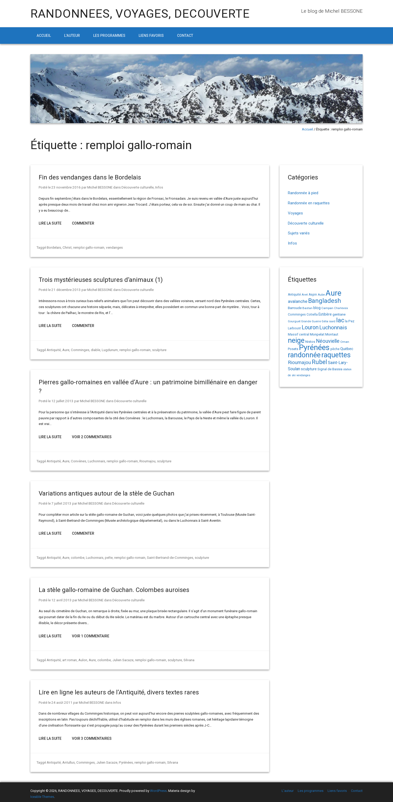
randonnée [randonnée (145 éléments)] (304, 355)
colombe (77, 555)
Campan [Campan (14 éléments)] (327, 308)
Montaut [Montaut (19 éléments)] (331, 334)
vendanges (113, 247)
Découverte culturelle (135, 187)
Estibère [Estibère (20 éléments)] (325, 314)
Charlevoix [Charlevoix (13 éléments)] (341, 308)
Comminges (79, 349)
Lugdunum (109, 349)
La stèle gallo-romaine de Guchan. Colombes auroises (114, 587)
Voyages (295, 213)
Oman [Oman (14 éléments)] (344, 342)
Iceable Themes (42, 794)
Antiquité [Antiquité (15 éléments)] (294, 294)
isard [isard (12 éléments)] (332, 321)
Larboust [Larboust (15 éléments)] (294, 328)
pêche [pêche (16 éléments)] (335, 349)
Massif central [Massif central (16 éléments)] (298, 334)
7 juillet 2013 (60, 502)
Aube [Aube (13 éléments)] (321, 294)
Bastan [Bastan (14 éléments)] (307, 308)
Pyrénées (124, 759)
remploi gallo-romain (88, 247)
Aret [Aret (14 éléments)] (305, 294)
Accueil (44, 35)
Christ (67, 247)
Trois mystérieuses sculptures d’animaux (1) (101, 279)
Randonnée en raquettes (309, 203)
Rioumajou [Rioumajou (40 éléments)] (299, 362)
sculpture (158, 349)
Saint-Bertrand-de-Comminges (169, 555)
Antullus (68, 759)
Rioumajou (146, 460)
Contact (185, 35)
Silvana (187, 657)
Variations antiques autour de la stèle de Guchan (106, 492)
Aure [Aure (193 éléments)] (333, 293)
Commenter (83, 223)
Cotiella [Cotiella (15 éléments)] (312, 314)
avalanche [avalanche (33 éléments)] (297, 301)
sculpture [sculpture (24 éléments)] (309, 369)
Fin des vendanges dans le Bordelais (90, 177)
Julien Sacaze (122, 657)
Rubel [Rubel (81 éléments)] (319, 362)
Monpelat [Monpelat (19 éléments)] (317, 334)
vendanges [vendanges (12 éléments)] (303, 375)
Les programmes (109, 35)
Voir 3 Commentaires (92, 736)
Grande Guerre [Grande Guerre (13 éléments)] (311, 321)
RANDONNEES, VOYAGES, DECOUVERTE (140, 13)
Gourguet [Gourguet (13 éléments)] (294, 321)
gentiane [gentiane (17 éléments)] (339, 314)
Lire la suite (50, 223)
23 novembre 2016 (65, 187)
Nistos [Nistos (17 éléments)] (310, 342)
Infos (156, 187)
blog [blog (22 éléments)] (317, 308)
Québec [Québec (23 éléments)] (346, 348)
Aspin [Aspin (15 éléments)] (313, 294)
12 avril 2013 (60, 598)
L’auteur (72, 35)
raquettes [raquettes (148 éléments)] (336, 355)
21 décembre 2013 (65, 289)
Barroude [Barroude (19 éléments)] (295, 308)
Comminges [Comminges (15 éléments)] (297, 314)
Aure (65, 349)
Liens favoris (151, 35)
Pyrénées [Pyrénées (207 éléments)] (314, 347)
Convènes (77, 460)
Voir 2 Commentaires (92, 436)
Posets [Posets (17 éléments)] (293, 349)
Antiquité (53, 349)
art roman (69, 657)
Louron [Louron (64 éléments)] (310, 327)
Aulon (82, 657)
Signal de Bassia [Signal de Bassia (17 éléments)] (329, 369)
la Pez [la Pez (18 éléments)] (349, 321)
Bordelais (54, 247)
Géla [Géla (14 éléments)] (325, 321)
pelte (108, 555)
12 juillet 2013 (61, 400)
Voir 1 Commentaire (90, 634)
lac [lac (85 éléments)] (340, 320)
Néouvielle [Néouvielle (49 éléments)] (328, 341)
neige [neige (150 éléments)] (296, 340)
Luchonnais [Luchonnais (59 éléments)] (333, 327)
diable (94, 349)
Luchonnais (95, 460)
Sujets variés (299, 233)
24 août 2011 (61, 700)
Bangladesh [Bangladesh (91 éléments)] (324, 300)
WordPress (158, 788)
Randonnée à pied (303, 193)
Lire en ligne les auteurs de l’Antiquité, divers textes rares (119, 689)
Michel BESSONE (98, 187)
